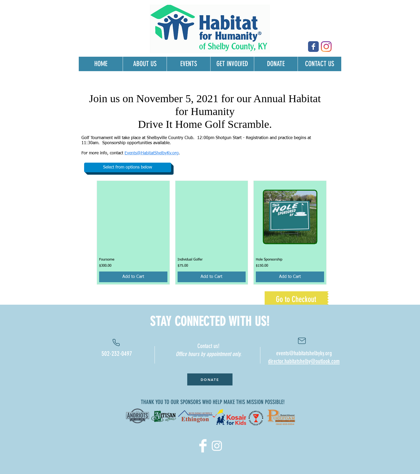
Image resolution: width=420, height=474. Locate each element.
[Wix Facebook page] (313, 46)
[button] (127, 167)
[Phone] (116, 342)
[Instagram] (326, 46)
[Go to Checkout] (296, 299)
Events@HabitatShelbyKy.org (152, 153)
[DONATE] (209, 379)
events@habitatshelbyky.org (304, 353)
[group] (212, 233)
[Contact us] (302, 340)
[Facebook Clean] (203, 446)
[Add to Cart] (133, 277)
